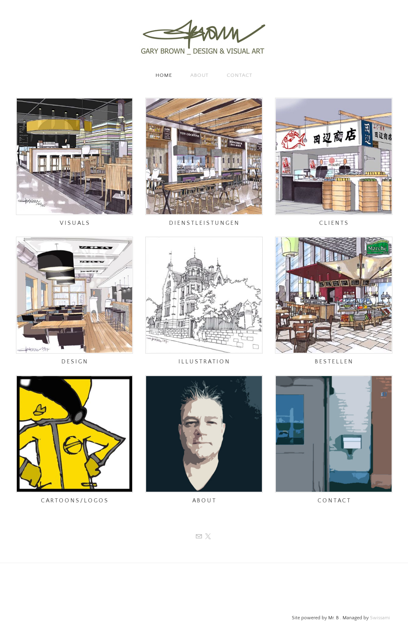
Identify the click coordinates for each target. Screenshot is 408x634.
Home (164, 75)
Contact (239, 75)
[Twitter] (208, 536)
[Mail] (199, 536)
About (199, 75)
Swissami (380, 618)
